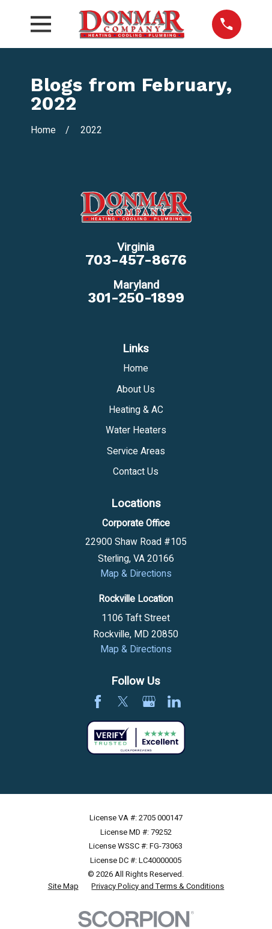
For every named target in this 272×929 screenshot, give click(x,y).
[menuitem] (63, 886)
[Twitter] (123, 701)
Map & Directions (136, 574)
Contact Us (136, 472)
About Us (135, 390)
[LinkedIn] (174, 701)
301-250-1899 (136, 298)
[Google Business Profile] (149, 701)
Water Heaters (136, 430)
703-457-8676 (136, 260)
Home (135, 369)
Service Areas (136, 451)
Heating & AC (136, 410)
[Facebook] (97, 701)
